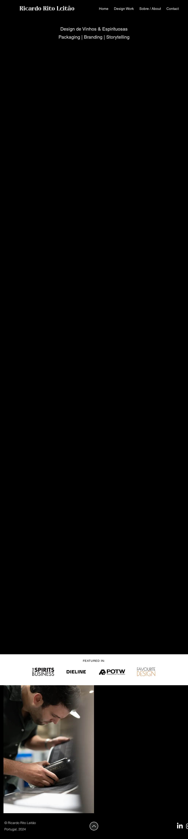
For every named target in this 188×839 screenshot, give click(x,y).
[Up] (94, 826)
